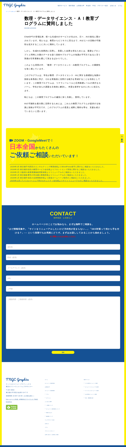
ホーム (47, 381)
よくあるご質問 (51, 403)
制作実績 (72, 5)
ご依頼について (52, 406)
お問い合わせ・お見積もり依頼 (57, 436)
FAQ (94, 5)
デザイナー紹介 (102, 5)
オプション (50, 399)
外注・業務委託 (92, 399)
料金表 (88, 5)
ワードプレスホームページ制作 (97, 392)
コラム (120, 5)
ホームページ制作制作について (58, 410)
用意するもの (51, 414)
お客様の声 (80, 5)
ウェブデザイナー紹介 (53, 421)
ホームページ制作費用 (53, 392)
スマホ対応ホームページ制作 (96, 384)
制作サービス (62, 5)
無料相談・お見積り (122, 140)
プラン (48, 395)
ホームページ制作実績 (53, 384)
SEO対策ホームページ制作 (95, 395)
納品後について (52, 417)
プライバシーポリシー (53, 432)
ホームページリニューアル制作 (97, 388)
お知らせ (113, 5)
